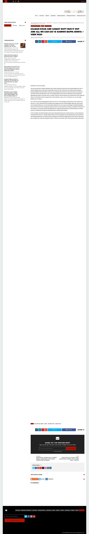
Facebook (69, 41)
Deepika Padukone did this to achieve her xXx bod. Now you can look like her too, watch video (11, 81)
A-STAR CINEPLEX (65, 532)
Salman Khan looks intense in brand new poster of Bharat (11, 55)
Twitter (54, 41)
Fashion (58, 510)
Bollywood (67, 510)
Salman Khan (51, 423)
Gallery (72, 510)
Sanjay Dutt (58, 423)
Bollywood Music (61, 15)
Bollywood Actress (71, 15)
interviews (34, 510)
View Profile (35, 465)
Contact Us (83, 1)
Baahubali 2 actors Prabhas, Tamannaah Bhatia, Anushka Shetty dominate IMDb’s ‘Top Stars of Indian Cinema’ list (11, 94)
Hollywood (49, 510)
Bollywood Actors (81, 15)
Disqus (42, 479)
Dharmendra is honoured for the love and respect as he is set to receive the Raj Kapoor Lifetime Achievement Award (12, 68)
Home (77, 510)
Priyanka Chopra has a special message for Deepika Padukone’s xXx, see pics (11, 45)
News (46, 423)
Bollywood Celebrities (26, 510)
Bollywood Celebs (39, 423)
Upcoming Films (41, 510)
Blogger (35, 479)
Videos (62, 510)
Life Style (18, 510)
